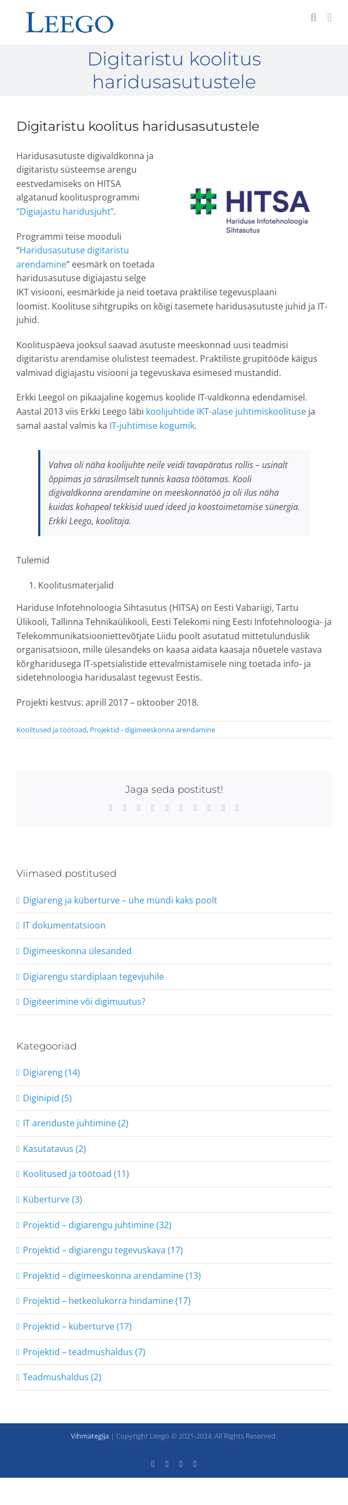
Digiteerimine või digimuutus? (84, 1002)
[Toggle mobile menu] (329, 17)
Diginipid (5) (47, 1098)
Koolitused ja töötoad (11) (76, 1174)
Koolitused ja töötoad (51, 730)
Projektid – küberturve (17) (77, 1326)
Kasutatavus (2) (54, 1149)
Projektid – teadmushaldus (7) (84, 1352)
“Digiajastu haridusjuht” (65, 211)
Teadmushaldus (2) (62, 1377)
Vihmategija (90, 1436)
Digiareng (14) (51, 1072)
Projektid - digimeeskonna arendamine (152, 730)
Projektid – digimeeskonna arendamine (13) (112, 1276)
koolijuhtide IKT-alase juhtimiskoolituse (226, 411)
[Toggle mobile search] (313, 17)
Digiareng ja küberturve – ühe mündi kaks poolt (120, 900)
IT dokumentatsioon (64, 925)
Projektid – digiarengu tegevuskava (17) (103, 1250)
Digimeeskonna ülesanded (77, 951)
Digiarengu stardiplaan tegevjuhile (93, 976)
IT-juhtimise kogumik (151, 426)
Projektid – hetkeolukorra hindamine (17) (107, 1301)
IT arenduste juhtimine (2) (76, 1123)
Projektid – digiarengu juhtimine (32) (97, 1225)
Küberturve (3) (52, 1199)
